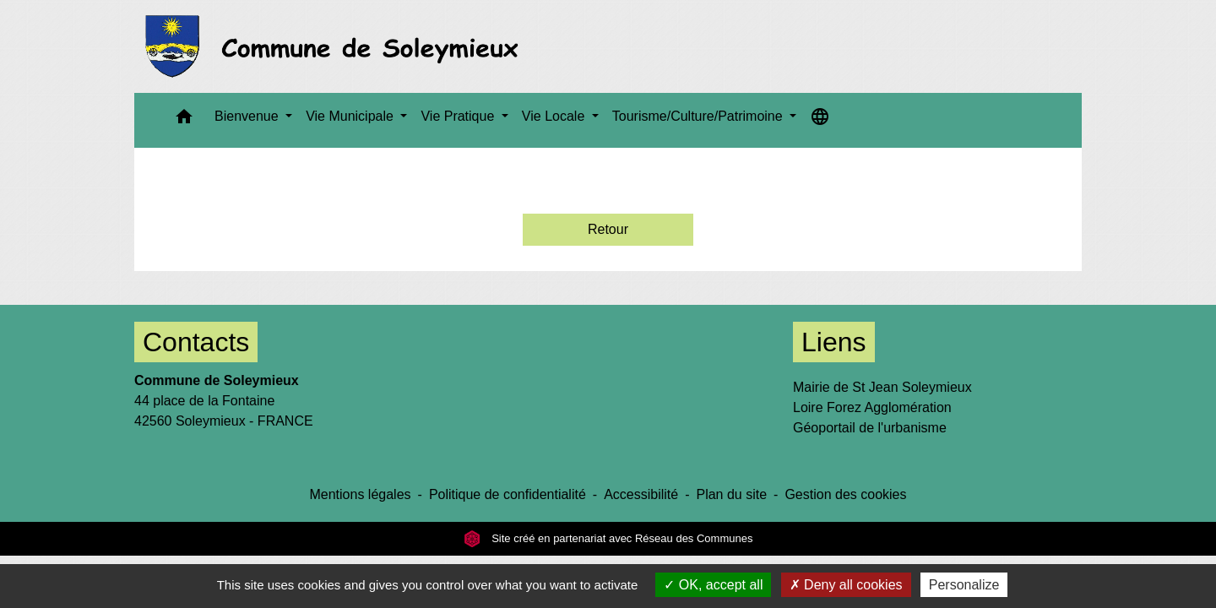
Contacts (196, 342)
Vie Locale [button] (555, 116)
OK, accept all (713, 585)
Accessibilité (641, 494)
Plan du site (731, 494)
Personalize (964, 585)
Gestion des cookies (845, 494)
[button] (184, 120)
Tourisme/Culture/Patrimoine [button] (699, 116)
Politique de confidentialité (507, 494)
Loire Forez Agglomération (872, 407)
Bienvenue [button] (248, 116)
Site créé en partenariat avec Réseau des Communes (608, 538)
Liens (833, 342)
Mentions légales (359, 494)
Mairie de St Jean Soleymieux (882, 387)
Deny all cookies (846, 585)
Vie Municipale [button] (351, 116)
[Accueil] (336, 46)
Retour (608, 229)
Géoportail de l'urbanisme (870, 428)
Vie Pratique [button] (459, 116)
